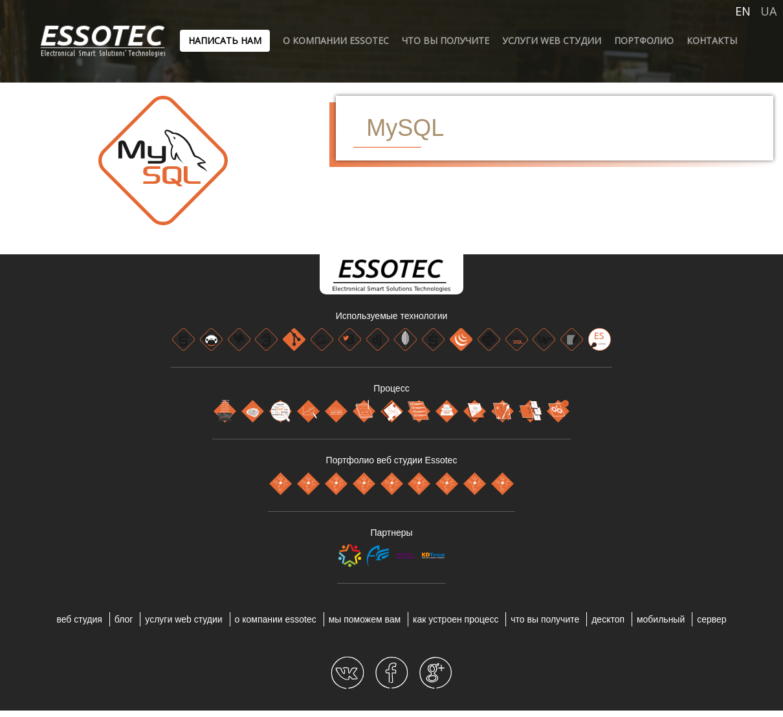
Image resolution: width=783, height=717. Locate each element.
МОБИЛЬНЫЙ (661, 619)
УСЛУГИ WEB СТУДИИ (551, 40)
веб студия (79, 619)
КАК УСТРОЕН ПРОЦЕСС (455, 619)
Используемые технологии (392, 316)
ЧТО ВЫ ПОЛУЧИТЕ (445, 40)
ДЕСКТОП (607, 619)
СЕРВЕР (711, 619)
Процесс (391, 388)
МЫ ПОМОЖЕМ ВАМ (365, 619)
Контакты (712, 40)
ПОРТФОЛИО (644, 40)
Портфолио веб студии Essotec (392, 460)
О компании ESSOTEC (336, 40)
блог (124, 619)
